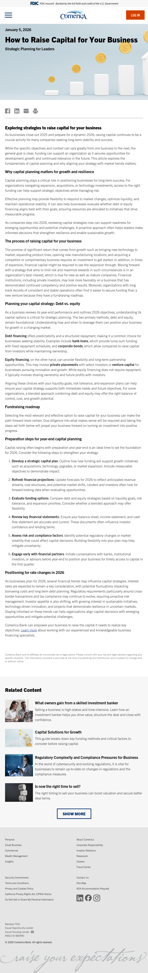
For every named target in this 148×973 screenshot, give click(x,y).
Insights (9, 861)
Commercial (11, 850)
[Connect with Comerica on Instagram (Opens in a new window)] (96, 897)
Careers (81, 861)
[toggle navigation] (8, 15)
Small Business (13, 844)
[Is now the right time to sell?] (74, 792)
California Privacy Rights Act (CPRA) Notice (28, 893)
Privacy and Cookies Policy (19, 888)
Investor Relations (86, 850)
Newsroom (82, 855)
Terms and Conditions (17, 882)
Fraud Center (84, 866)
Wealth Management (16, 855)
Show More (74, 813)
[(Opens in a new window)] (7, 111)
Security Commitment (17, 877)
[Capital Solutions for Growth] (74, 738)
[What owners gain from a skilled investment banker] (74, 711)
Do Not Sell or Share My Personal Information (29, 899)
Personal (9, 839)
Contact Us (83, 877)
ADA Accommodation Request (93, 888)
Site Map (81, 882)
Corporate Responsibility (90, 844)
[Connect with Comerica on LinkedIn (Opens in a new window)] (80, 897)
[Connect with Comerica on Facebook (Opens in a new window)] (88, 897)
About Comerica (85, 839)
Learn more (29, 630)
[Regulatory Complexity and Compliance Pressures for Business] (74, 765)
